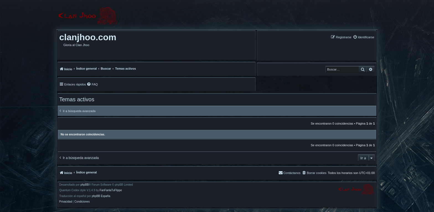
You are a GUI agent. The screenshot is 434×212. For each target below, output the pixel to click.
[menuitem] (363, 37)
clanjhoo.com (87, 37)
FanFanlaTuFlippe (111, 190)
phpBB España (101, 196)
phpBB (85, 184)
